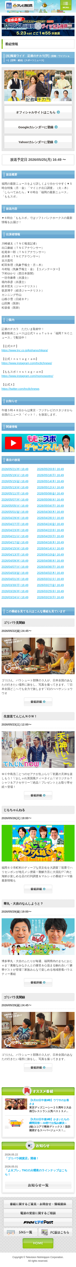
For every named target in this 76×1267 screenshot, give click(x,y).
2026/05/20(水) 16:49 (50, 469)
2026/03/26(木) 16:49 (15, 591)
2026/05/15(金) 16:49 (15, 481)
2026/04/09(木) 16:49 (15, 560)
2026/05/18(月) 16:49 (50, 475)
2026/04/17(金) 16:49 (15, 542)
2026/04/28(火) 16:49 (50, 518)
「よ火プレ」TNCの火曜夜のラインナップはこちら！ (36, 1172)
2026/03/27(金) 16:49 (50, 585)
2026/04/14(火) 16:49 (50, 548)
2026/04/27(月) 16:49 (15, 524)
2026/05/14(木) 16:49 (50, 481)
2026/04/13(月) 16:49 (15, 554)
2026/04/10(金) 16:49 (50, 554)
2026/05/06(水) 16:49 (50, 499)
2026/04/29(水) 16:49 (15, 518)
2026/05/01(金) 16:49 (15, 511)
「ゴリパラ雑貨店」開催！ (22, 1158)
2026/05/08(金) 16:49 (50, 493)
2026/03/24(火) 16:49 (15, 597)
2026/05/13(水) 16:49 (15, 487)
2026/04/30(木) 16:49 (50, 511)
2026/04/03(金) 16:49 (15, 572)
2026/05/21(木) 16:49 (15, 469)
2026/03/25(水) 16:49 (50, 591)
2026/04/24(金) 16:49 (50, 524)
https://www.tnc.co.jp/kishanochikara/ (25, 350)
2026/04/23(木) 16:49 (15, 530)
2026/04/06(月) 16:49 (50, 566)
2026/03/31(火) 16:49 (50, 579)
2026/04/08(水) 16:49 (50, 560)
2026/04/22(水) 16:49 (50, 530)
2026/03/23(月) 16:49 (50, 597)
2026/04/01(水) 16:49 (15, 579)
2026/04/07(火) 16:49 (15, 566)
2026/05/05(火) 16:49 (15, 505)
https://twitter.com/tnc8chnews (21, 388)
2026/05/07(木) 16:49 (15, 499)
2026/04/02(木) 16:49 (50, 572)
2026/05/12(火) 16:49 (50, 487)
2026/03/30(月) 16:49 (15, 585)
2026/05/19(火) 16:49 (15, 475)
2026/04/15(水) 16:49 (15, 548)
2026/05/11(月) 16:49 (15, 493)
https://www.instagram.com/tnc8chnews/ (27, 363)
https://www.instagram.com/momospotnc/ (27, 376)
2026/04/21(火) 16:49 (15, 536)
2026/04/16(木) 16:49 (50, 542)
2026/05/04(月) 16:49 (50, 505)
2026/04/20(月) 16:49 (50, 536)
